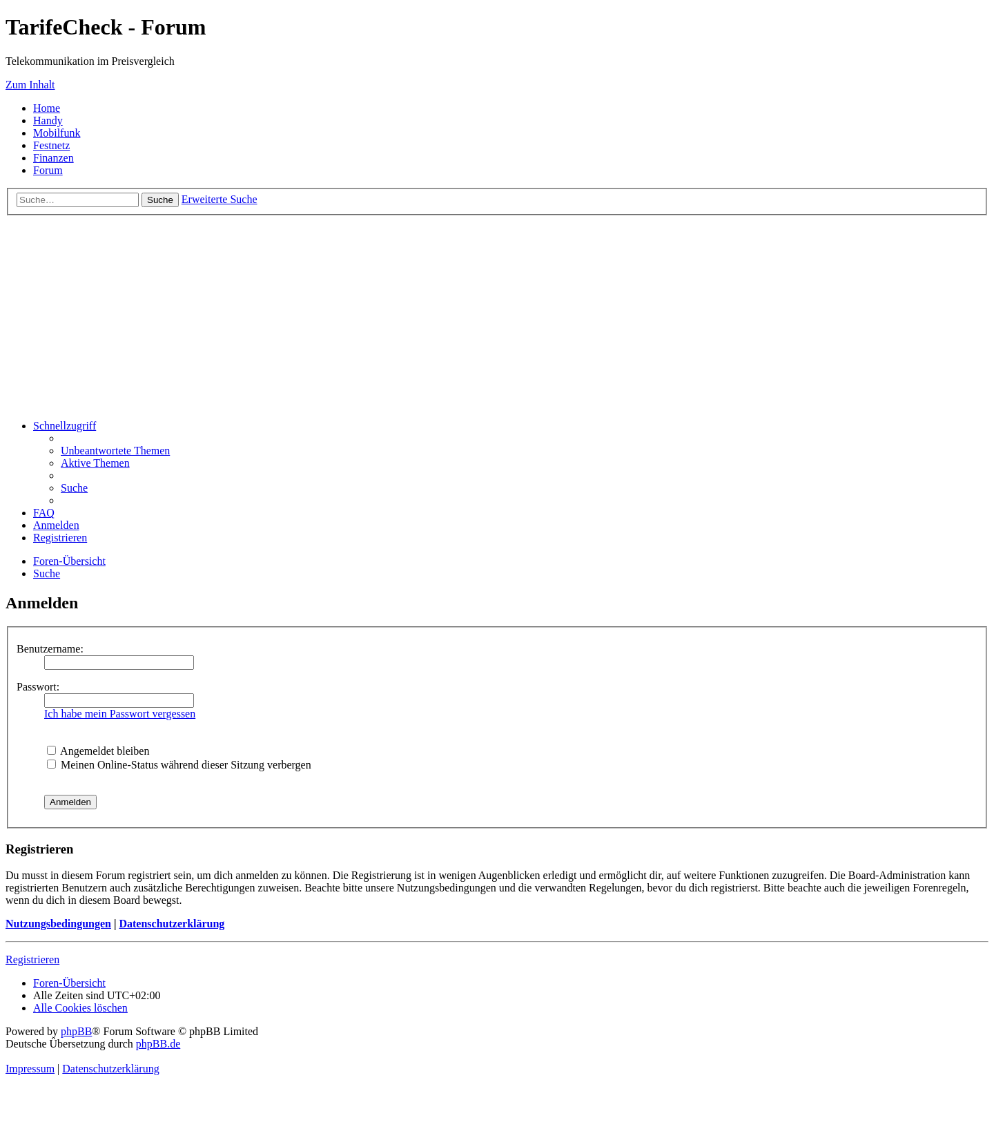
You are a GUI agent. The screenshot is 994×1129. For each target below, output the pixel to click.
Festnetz (51, 145)
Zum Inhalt (30, 84)
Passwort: (38, 687)
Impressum (30, 1068)
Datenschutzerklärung (171, 923)
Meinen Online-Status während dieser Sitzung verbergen (179, 765)
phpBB (76, 1031)
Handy (48, 120)
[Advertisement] (497, 312)
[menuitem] (115, 450)
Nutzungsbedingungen (58, 923)
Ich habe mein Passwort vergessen (119, 714)
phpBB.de (158, 1044)
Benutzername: (50, 649)
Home (46, 108)
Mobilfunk (56, 133)
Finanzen (53, 158)
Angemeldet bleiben (98, 751)
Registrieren (32, 959)
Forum (48, 170)
